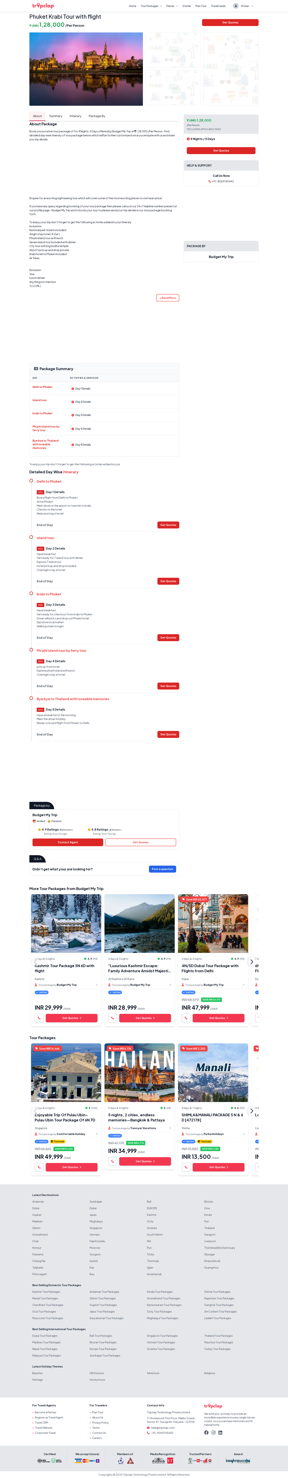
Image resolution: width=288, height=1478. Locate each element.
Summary (55, 116)
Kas (92, 1267)
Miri (149, 1241)
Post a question (162, 869)
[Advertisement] (104, 168)
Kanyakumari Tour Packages (107, 1318)
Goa (207, 1208)
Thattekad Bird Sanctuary (219, 1247)
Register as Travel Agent (49, 1417)
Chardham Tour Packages (47, 1304)
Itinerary (75, 116)
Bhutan (208, 1201)
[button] (167, 297)
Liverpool (210, 1241)
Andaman (38, 1201)
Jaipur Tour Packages (102, 1311)
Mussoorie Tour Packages (47, 1318)
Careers (97, 1438)
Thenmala (153, 1261)
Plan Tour (200, 6)
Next (251, 961)
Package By (97, 116)
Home (132, 6)
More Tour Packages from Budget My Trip (66, 888)
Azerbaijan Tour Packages (105, 1355)
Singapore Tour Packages (162, 1335)
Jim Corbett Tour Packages (220, 1311)
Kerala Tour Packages (160, 1291)
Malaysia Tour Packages (46, 1355)
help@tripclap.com (163, 1427)
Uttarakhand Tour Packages (163, 1298)
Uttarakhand (40, 1234)
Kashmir (152, 1214)
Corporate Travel (45, 1432)
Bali (149, 1201)
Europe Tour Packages (103, 1348)
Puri (206, 1221)
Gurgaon (95, 1254)
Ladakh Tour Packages (217, 1318)
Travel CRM (41, 1422)
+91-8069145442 (221, 181)
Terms (96, 1427)
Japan (93, 1214)
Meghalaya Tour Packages (162, 1318)
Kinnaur (36, 1247)
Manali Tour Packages (45, 1298)
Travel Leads (218, 6)
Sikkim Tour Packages (103, 1298)
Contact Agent (68, 842)
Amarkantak (154, 1274)
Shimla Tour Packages (217, 1291)
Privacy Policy (100, 1422)
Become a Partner (45, 1412)
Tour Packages (151, 6)
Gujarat (37, 1214)
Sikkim (36, 1228)
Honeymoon (97, 1379)
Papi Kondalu (97, 1241)
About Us (97, 1417)
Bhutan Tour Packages (103, 1342)
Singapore (96, 1228)
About (37, 116)
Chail (35, 1241)
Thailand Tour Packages (218, 1335)
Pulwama (37, 1254)
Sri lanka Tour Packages (161, 1348)
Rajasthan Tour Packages (219, 1298)
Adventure (153, 1373)
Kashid (94, 1261)
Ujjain (150, 1267)
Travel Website (43, 1427)
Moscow (95, 1247)
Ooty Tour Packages (159, 1311)
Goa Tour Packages (44, 1311)
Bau (92, 1274)
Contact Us (99, 1432)
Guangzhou (211, 1267)
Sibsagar (209, 1254)
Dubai (35, 1208)
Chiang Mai (38, 1261)
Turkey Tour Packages (217, 1348)
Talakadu (37, 1267)
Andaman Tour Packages (104, 1291)
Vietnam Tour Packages (161, 1342)
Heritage (37, 1379)
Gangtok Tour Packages (219, 1304)
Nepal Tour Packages (44, 1348)
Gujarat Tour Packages (103, 1304)
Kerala (208, 1214)
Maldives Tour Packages (46, 1342)
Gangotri (209, 1234)
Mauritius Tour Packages (218, 1342)
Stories (186, 6)
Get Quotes (230, 22)
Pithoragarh (39, 1274)
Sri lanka (152, 1228)
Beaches (37, 1373)
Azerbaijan (96, 1201)
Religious (209, 1373)
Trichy (150, 1254)
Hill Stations (97, 1373)
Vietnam (95, 1234)
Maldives (37, 1221)
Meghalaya (96, 1221)
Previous (35, 961)
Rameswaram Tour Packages (164, 1304)
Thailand (209, 1228)
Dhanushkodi (212, 1261)
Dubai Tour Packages (44, 1335)
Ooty (150, 1221)
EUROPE (152, 1208)
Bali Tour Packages (101, 1335)
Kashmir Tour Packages (46, 1291)
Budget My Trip (121, 131)
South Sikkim (155, 1234)
